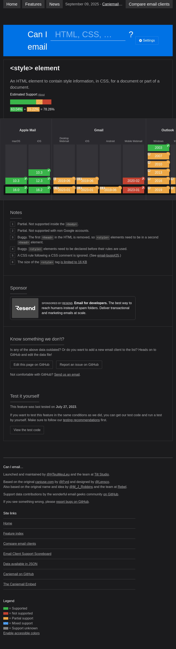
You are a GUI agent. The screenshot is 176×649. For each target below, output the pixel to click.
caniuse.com (44, 482)
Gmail (98, 130)
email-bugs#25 (108, 255)
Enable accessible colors (21, 633)
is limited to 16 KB (74, 262)
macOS (16, 141)
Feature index (13, 533)
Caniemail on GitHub (18, 574)
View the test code (27, 430)
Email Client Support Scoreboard (27, 554)
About (41, 94)
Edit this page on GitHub (31, 364)
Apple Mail (27, 130)
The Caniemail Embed (19, 584)
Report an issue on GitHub (79, 364)
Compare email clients (19, 543)
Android (110, 141)
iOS (39, 141)
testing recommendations (81, 420)
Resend (67, 303)
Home (11, 4)
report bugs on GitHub (72, 501)
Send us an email (67, 374)
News (54, 4)
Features (33, 4)
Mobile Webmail (133, 141)
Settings (147, 40)
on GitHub (110, 494)
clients (149, 4)
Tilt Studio (101, 474)
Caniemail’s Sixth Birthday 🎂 (112, 4)
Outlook (168, 130)
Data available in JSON (20, 564)
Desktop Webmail (64, 140)
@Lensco (102, 482)
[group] (23, 101)
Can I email (37, 40)
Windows (159, 141)
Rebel (122, 487)
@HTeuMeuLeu (58, 474)
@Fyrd (64, 482)
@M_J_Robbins (81, 487)
